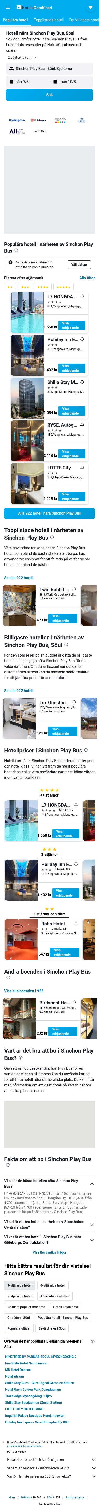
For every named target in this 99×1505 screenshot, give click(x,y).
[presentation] (16, 250)
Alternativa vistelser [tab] (55, 1296)
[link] (49, 513)
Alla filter (87, 278)
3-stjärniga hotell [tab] (19, 1285)
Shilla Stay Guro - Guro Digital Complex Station (39, 1383)
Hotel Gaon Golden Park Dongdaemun (33, 1389)
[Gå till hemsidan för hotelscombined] (34, 7)
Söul (50, 1497)
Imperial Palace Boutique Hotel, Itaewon (34, 1416)
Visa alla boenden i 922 (23, 991)
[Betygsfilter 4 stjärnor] (43, 288)
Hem (12, 1497)
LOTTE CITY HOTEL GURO (24, 1409)
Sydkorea (26, 1497)
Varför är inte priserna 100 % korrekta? (52, 1476)
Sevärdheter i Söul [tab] (51, 1328)
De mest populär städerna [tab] (26, 1307)
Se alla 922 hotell (18, 578)
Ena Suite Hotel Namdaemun (26, 1363)
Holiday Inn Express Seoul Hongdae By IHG (37, 1422)
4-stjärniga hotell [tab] (52, 1285)
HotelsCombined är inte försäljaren (52, 1459)
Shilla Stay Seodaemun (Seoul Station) (33, 1402)
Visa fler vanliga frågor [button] (49, 1252)
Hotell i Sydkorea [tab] (65, 1307)
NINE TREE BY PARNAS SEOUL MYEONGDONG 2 (40, 1357)
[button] (8, 7)
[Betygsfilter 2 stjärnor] (10, 288)
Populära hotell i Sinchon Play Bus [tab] (63, 1318)
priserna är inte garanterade (24, 1446)
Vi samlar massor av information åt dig (52, 1468)
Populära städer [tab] (18, 1328)
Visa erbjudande (70, 325)
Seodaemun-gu (75, 1497)
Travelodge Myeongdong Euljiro (28, 1396)
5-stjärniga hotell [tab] (19, 1296)
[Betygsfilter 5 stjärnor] (64, 288)
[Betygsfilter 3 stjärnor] (25, 288)
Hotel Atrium (14, 1376)
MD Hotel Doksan (18, 1370)
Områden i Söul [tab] (18, 1318)
